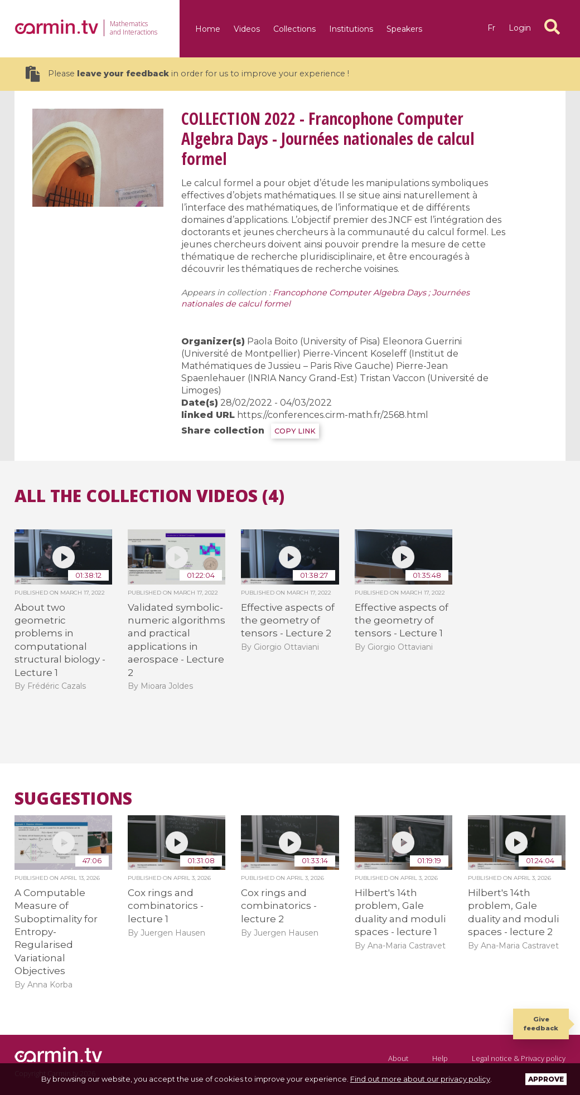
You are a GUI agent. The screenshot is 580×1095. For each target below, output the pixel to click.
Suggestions (73, 798)
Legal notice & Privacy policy (519, 1058)
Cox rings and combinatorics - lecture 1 (166, 905)
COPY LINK (295, 431)
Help (440, 1058)
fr (491, 28)
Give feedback (541, 1023)
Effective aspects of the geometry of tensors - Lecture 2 (288, 620)
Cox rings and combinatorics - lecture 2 (279, 905)
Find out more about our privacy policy (420, 1078)
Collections (294, 29)
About (398, 1058)
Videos (247, 29)
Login (520, 28)
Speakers (404, 29)
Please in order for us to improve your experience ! (187, 74)
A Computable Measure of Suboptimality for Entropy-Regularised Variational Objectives (56, 931)
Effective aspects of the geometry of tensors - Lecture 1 (401, 620)
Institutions (351, 29)
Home (207, 29)
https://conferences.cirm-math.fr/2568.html (332, 415)
